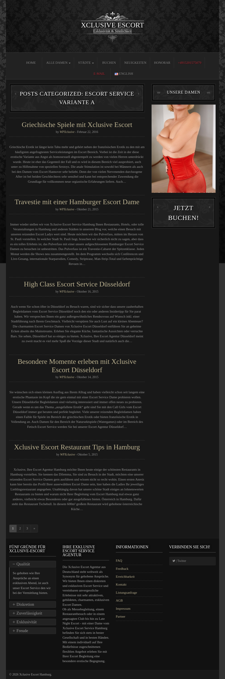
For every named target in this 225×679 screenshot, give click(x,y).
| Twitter (179, 561)
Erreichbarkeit (125, 576)
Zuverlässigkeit (29, 613)
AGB (119, 600)
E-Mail (99, 73)
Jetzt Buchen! (183, 214)
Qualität (23, 564)
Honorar (162, 62)
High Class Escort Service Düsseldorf (77, 284)
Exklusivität (26, 622)
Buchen (109, 62)
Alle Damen (58, 62)
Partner (120, 616)
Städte (86, 62)
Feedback (122, 568)
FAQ (119, 560)
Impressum (123, 608)
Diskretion (25, 604)
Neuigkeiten (135, 62)
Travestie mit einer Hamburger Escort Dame (77, 202)
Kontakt (121, 584)
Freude (22, 630)
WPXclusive (67, 132)
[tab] (32, 564)
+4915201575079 (189, 62)
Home (31, 62)
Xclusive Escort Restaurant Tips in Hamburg (77, 447)
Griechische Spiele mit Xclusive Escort (77, 125)
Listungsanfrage (126, 592)
